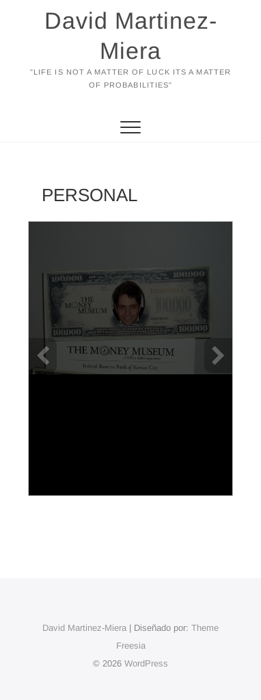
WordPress (146, 663)
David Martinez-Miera (130, 36)
